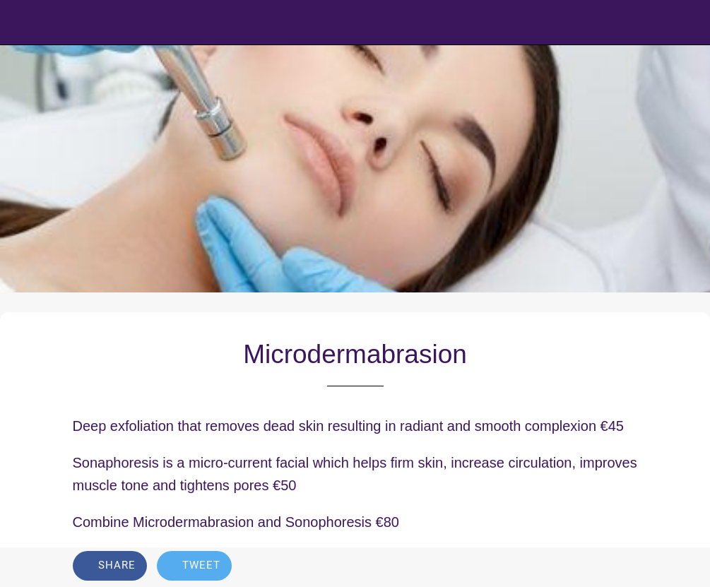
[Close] (22, 22)
